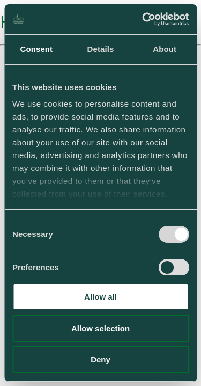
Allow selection (100, 328)
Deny (100, 359)
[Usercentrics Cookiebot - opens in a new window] (143, 19)
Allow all (100, 296)
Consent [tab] (36, 49)
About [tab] (164, 49)
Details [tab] (100, 49)
